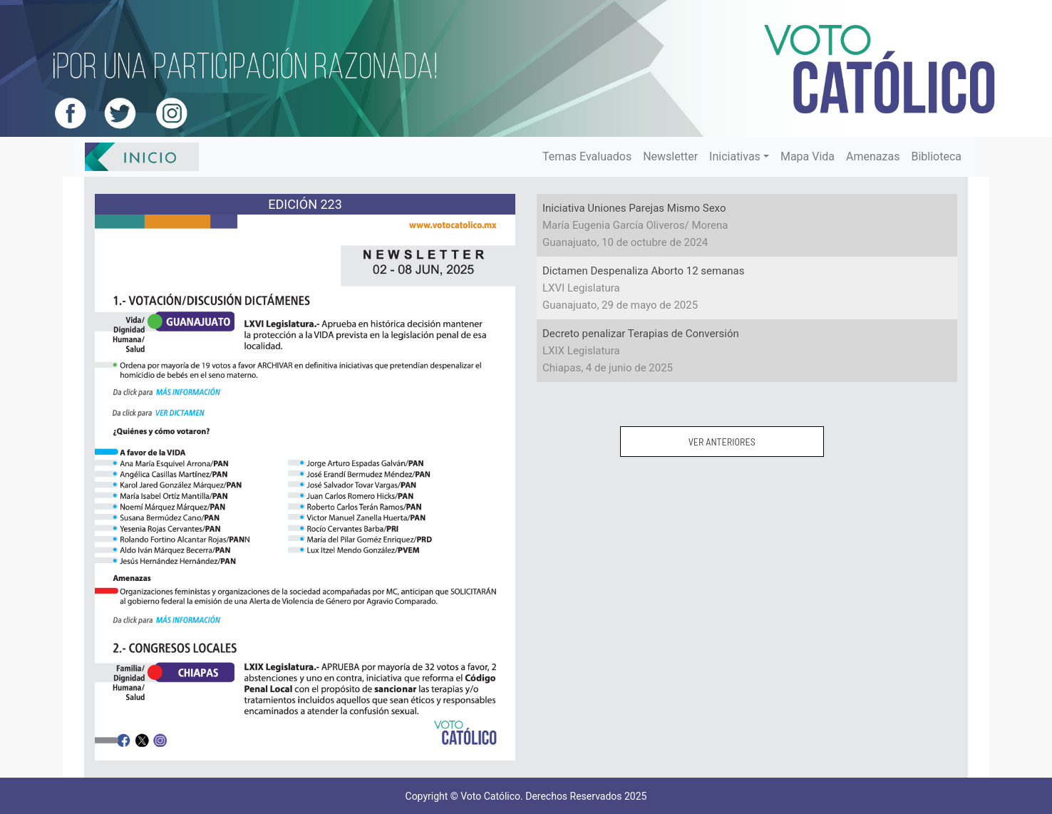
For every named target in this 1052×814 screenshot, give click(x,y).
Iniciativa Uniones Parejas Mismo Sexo (634, 208)
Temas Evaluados (586, 156)
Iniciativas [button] (734, 156)
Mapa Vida (807, 156)
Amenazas (872, 156)
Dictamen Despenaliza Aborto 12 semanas (643, 270)
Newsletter (670, 156)
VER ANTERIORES (722, 442)
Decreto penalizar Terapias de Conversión (640, 333)
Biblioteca (936, 156)
